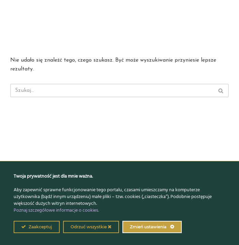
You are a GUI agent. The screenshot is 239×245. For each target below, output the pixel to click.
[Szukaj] (111, 90)
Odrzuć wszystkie (91, 226)
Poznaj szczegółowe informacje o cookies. (56, 210)
